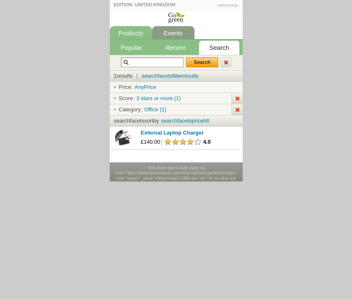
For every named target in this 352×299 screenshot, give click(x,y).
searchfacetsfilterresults (170, 76)
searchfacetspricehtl (185, 121)
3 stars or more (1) (158, 98)
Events (172, 33)
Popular (131, 47)
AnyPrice (145, 87)
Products (130, 33)
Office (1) (155, 109)
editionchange (228, 5)
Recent (175, 47)
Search (219, 47)
